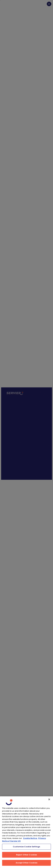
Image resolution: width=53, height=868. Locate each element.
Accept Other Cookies (26, 862)
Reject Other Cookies (26, 854)
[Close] (49, 799)
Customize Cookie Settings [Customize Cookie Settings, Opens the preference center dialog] (26, 846)
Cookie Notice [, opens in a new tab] (30, 838)
